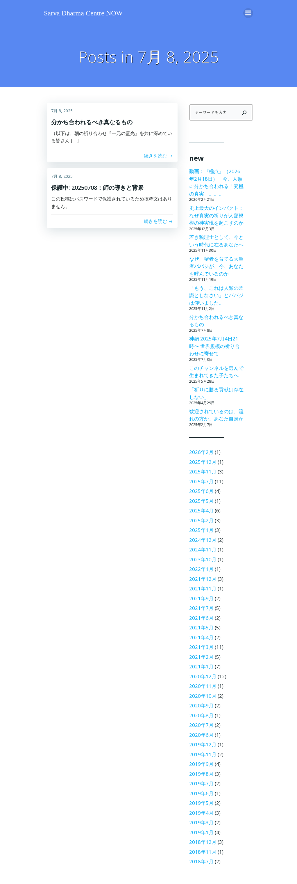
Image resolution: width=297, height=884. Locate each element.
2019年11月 (203, 754)
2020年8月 (201, 715)
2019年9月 (201, 764)
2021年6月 (201, 618)
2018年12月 (203, 842)
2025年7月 (201, 481)
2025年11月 (203, 471)
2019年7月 (201, 783)
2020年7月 (201, 725)
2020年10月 (203, 696)
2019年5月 (201, 803)
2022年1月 (201, 569)
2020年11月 (203, 686)
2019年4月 (201, 813)
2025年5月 (201, 501)
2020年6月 (201, 735)
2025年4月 (201, 510)
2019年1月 (201, 832)
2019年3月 (201, 822)
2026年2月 (201, 452)
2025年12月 (203, 462)
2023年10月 (203, 559)
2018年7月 (201, 861)
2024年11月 (203, 549)
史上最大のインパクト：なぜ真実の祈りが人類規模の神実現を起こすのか (216, 215)
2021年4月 (201, 637)
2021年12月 (203, 579)
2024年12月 (203, 540)
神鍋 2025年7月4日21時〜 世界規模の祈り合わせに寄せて (214, 346)
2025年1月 (201, 530)
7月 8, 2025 (62, 110)
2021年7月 (201, 608)
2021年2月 (201, 657)
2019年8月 (201, 774)
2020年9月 (201, 705)
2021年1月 (201, 666)
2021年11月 (203, 588)
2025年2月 (201, 520)
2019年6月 (201, 793)
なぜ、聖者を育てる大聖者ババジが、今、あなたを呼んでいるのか (216, 266)
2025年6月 (201, 491)
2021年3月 (201, 647)
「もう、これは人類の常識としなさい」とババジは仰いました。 (216, 295)
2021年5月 (201, 627)
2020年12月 (203, 676)
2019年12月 (203, 744)
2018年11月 (203, 852)
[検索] (244, 112)
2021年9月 (201, 598)
